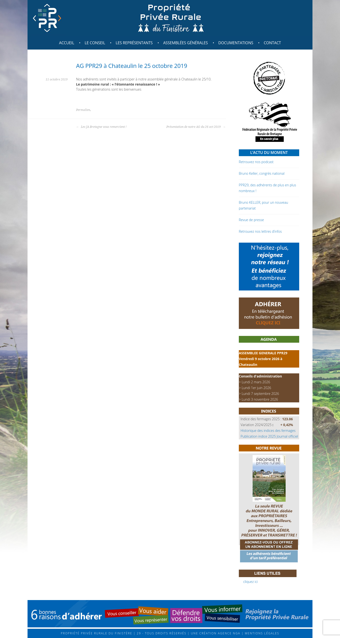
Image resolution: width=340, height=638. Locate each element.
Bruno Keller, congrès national (261, 173)
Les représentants (134, 42)
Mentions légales (261, 633)
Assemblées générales (185, 42)
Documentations (235, 42)
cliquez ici (250, 581)
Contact (272, 42)
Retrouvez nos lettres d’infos (260, 231)
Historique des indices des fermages (268, 430)
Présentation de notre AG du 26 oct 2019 (196, 127)
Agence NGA (228, 633)
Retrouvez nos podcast (256, 162)
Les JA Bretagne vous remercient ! (101, 127)
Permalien (83, 110)
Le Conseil (95, 42)
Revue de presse (251, 220)
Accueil (66, 42)
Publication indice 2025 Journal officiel (269, 436)
